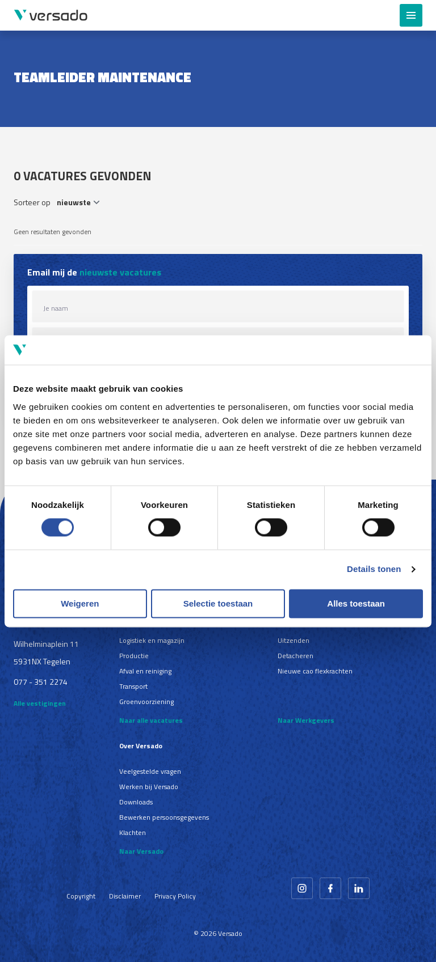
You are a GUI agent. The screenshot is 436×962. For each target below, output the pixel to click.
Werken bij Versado (148, 786)
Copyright (80, 896)
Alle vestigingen (40, 703)
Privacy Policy (175, 896)
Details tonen (374, 569)
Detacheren (295, 655)
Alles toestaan (356, 603)
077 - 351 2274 (41, 682)
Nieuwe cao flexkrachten (315, 671)
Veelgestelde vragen (150, 771)
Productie (134, 655)
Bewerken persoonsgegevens (164, 817)
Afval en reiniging (145, 671)
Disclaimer (125, 896)
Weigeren (80, 603)
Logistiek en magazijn (152, 640)
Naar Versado (141, 851)
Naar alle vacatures (151, 720)
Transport (133, 686)
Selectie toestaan (218, 603)
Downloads (136, 801)
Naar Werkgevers (306, 720)
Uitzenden (293, 640)
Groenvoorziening (146, 701)
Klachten (132, 832)
